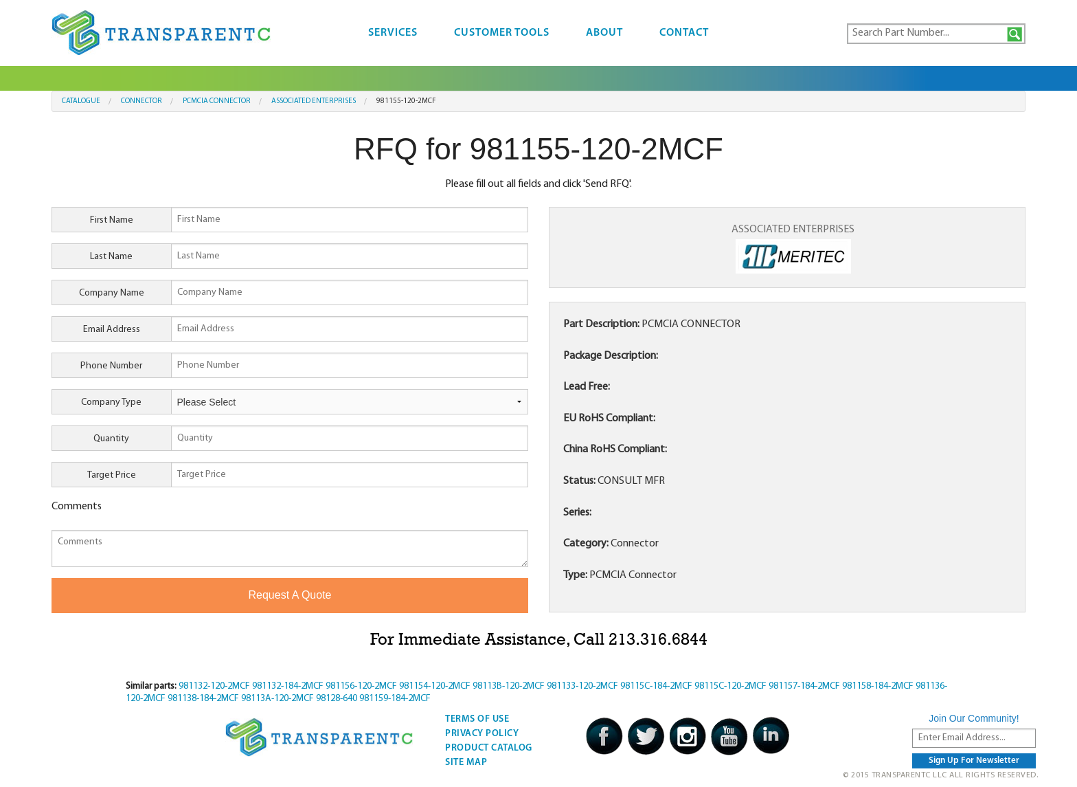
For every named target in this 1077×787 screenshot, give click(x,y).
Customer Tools (501, 32)
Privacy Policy (482, 734)
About (604, 32)
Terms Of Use (477, 719)
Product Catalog (488, 748)
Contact (684, 32)
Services (393, 32)
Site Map (466, 762)
